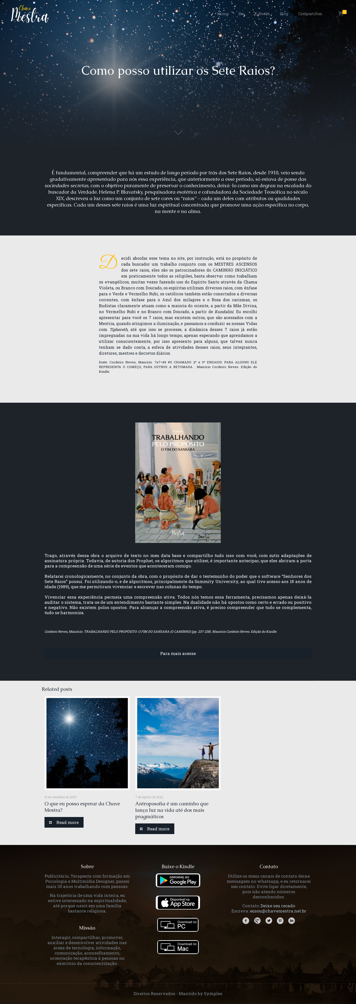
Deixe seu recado (278, 906)
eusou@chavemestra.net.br (278, 911)
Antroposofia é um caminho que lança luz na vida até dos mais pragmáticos (171, 810)
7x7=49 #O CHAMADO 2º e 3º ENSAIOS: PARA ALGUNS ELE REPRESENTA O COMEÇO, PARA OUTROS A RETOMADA (178, 364)
